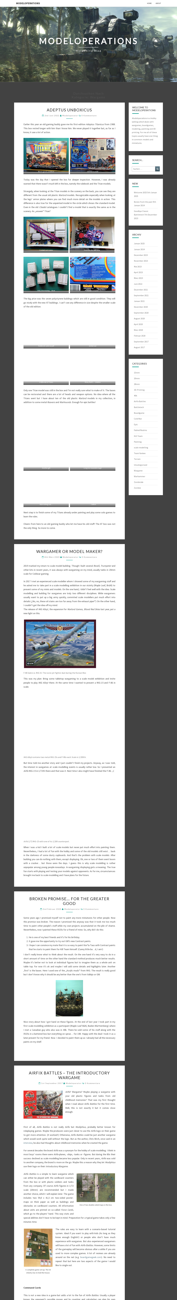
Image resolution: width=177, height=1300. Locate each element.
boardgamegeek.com (90, 1257)
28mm (137, 384)
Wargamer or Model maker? (69, 551)
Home (149, 3)
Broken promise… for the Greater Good (69, 901)
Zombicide (138, 482)
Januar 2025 (139, 243)
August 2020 (139, 318)
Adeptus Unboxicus (69, 110)
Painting (138, 441)
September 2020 (141, 312)
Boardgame (139, 413)
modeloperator (70, 115)
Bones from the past (143, 202)
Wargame (138, 470)
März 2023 (138, 278)
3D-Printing (139, 390)
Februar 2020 (139, 335)
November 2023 (141, 261)
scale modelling (141, 447)
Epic (136, 424)
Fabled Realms (140, 430)
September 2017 (141, 341)
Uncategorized (140, 465)
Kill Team (138, 436)
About (158, 3)
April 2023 (138, 272)
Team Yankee (140, 453)
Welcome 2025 (140, 192)
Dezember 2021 (141, 289)
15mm (137, 372)
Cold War (138, 418)
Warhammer (139, 476)
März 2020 (138, 330)
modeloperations (28, 3)
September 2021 (141, 295)
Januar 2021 (139, 301)
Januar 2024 (139, 249)
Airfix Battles (140, 401)
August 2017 (139, 347)
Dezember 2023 (141, 255)
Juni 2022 (138, 284)
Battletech (139, 407)
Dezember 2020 (141, 307)
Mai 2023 (138, 266)
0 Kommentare (89, 115)
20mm (137, 378)
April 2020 (138, 324)
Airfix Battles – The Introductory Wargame (69, 1075)
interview (27, 1142)
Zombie (137, 488)
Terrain (137, 459)
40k (135, 395)
